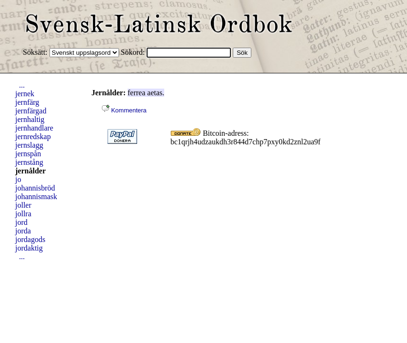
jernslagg (29, 145)
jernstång (29, 162)
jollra (23, 214)
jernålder (30, 171)
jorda (23, 231)
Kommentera (124, 110)
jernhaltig (29, 119)
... (22, 85)
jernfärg (27, 102)
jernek (24, 94)
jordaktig (29, 248)
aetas (154, 93)
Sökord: (134, 52)
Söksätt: (36, 52)
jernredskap (33, 136)
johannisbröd (35, 188)
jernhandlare (34, 128)
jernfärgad (30, 111)
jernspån (28, 154)
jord (21, 222)
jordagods (30, 239)
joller (23, 205)
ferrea (136, 93)
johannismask (36, 196)
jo (18, 179)
